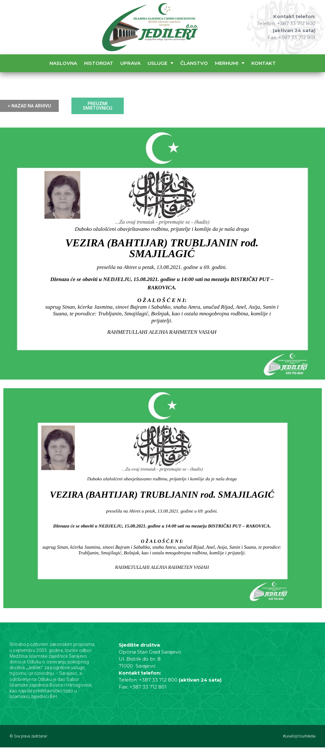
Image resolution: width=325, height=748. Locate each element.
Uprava (130, 63)
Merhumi (229, 63)
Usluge (160, 63)
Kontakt (263, 63)
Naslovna (63, 63)
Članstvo (194, 63)
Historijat (98, 63)
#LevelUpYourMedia (299, 737)
